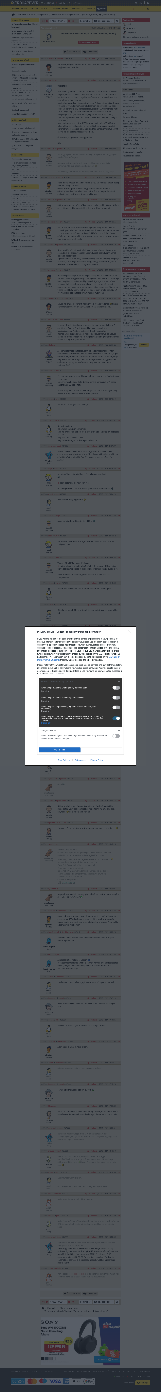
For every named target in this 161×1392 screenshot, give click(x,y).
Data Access (80, 760)
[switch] (116, 688)
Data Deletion (64, 760)
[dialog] (80, 696)
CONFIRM (59, 750)
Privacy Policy (96, 760)
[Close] (130, 632)
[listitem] (80, 681)
